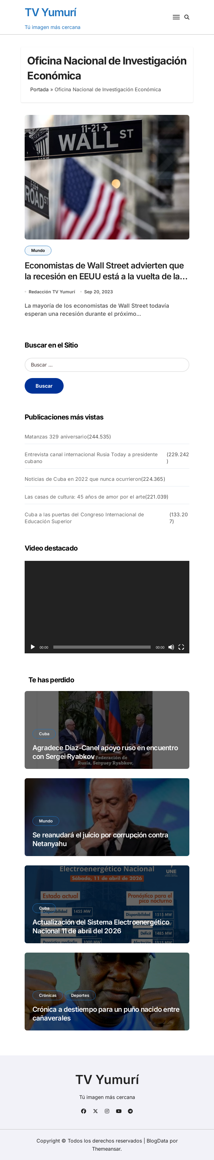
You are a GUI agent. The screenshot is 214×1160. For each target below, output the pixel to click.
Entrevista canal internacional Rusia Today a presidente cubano (91, 457)
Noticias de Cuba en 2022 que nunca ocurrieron (83, 479)
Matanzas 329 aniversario (56, 436)
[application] (107, 607)
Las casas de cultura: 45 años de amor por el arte (85, 497)
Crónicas (47, 995)
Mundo (38, 250)
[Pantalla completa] (181, 647)
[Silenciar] (171, 647)
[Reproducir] (33, 647)
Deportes (80, 995)
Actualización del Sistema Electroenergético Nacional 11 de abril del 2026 (100, 926)
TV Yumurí (50, 12)
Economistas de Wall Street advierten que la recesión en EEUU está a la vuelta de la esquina (104, 276)
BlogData (157, 1141)
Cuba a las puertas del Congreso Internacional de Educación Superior (84, 517)
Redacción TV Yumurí (52, 291)
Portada (39, 89)
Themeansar (106, 1149)
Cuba (44, 733)
